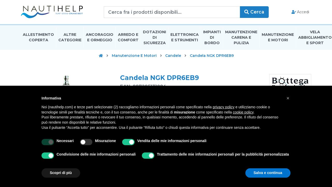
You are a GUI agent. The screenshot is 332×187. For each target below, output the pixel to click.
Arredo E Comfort (128, 37)
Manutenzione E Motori (278, 37)
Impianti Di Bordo (212, 37)
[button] (288, 98)
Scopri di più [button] (61, 173)
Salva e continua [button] (268, 173)
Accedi (300, 12)
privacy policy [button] (223, 107)
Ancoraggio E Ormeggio (99, 37)
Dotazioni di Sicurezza (154, 37)
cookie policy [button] (243, 112)
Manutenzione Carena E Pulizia (241, 37)
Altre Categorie (69, 37)
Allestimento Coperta (38, 37)
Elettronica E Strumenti (184, 37)
